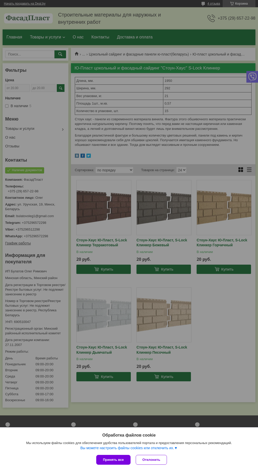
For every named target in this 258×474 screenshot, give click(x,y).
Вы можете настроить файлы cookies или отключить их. (127, 448)
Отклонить (151, 460)
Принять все (113, 460)
